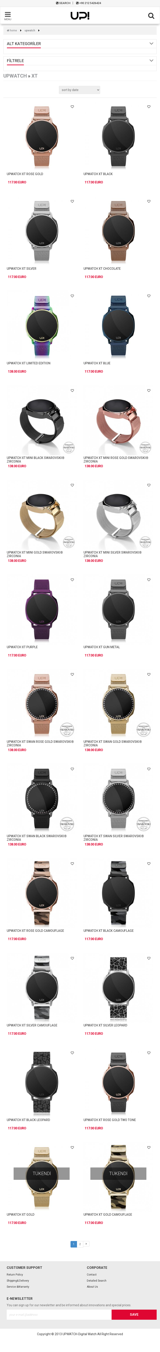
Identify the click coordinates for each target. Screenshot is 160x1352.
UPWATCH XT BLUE (96, 363)
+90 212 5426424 (88, 3)
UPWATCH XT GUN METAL (101, 647)
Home (12, 30)
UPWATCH (30, 30)
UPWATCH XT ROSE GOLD (25, 174)
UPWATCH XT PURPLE (22, 647)
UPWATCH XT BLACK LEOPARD (28, 1120)
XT (34, 76)
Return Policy (15, 1274)
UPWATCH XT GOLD (20, 1214)
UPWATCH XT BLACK (98, 174)
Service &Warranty (18, 1286)
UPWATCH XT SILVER (21, 268)
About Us (92, 1286)
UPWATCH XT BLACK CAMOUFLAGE (108, 930)
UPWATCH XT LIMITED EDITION (28, 363)
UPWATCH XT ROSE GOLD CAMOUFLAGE (35, 930)
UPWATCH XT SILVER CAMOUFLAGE (32, 1025)
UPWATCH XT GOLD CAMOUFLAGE (107, 1214)
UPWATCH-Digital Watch (79, 1334)
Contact (92, 1274)
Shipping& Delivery (18, 1280)
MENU (7, 16)
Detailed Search (96, 1280)
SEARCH (63, 3)
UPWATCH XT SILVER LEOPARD (105, 1025)
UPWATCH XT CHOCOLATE (102, 268)
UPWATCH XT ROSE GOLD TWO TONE (109, 1120)
